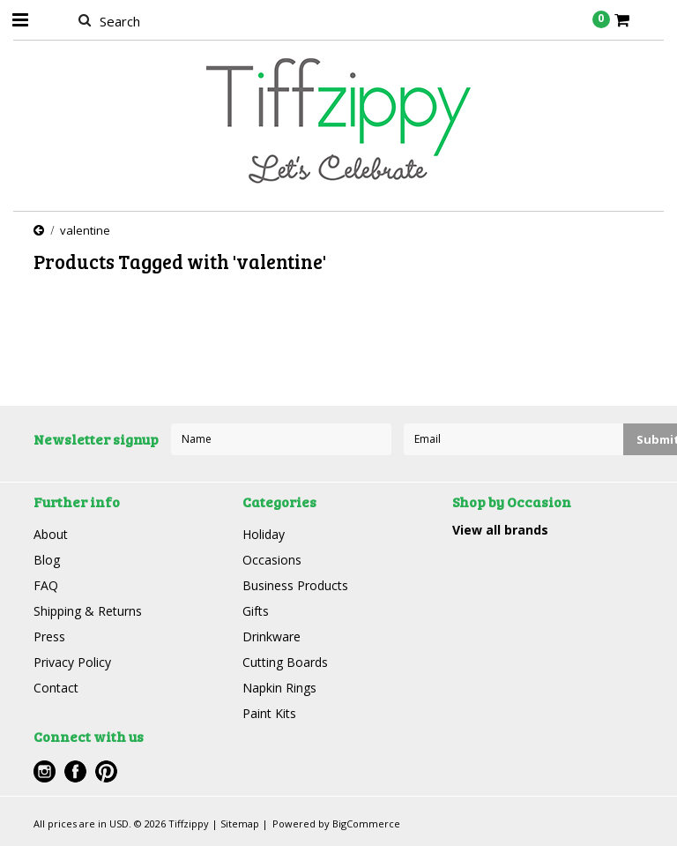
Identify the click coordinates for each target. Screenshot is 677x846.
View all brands (500, 529)
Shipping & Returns (87, 611)
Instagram (44, 771)
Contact (55, 687)
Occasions (271, 559)
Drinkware (271, 636)
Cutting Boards (285, 662)
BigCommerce (366, 823)
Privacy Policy (72, 662)
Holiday (263, 534)
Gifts (255, 611)
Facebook (75, 771)
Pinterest (106, 771)
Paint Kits (269, 713)
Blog (46, 559)
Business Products (295, 585)
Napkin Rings (279, 687)
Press (49, 636)
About (50, 534)
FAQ (45, 585)
